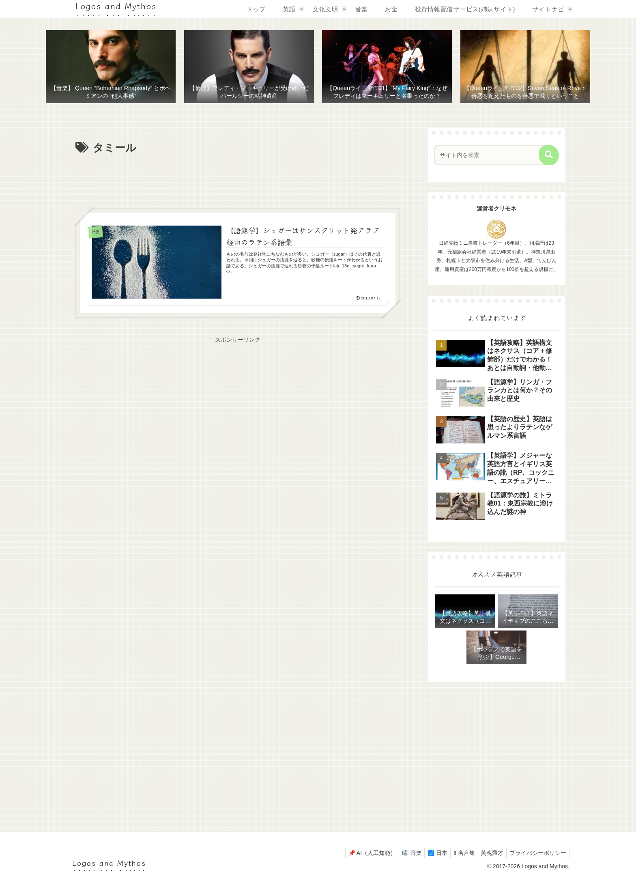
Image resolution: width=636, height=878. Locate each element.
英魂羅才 (488, 853)
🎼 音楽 (400, 853)
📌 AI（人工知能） (358, 853)
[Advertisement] (237, 179)
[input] (491, 155)
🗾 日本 (428, 853)
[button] (549, 155)
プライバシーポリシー (536, 853)
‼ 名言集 (457, 853)
